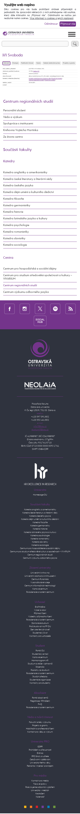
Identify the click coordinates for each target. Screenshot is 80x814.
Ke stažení (40, 794)
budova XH (36, 71)
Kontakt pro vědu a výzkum (40, 732)
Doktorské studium (40, 623)
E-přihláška (40, 607)
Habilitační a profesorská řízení (40, 729)
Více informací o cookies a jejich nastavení (51, 18)
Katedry (9, 161)
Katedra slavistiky (14, 238)
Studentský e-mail (40, 654)
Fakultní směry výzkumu (40, 722)
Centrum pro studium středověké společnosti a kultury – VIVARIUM (37, 277)
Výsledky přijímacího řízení (40, 616)
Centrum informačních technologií (40, 586)
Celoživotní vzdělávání (40, 759)
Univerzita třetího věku (40, 763)
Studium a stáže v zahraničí (40, 664)
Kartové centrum (40, 589)
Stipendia (40, 667)
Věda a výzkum (12, 117)
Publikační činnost (27, 63)
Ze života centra (13, 136)
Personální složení (14, 110)
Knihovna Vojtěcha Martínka (20, 130)
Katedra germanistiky (16, 205)
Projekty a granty (69, 63)
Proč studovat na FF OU (40, 626)
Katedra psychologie (16, 225)
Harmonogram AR (40, 660)
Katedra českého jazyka (18, 185)
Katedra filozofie (13, 198)
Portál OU (40, 651)
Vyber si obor (40, 610)
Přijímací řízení (40, 613)
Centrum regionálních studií (28, 101)
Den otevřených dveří (40, 630)
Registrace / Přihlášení (40, 701)
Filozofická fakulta (56, 78)
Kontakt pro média (40, 781)
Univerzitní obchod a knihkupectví (40, 576)
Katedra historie (13, 212)
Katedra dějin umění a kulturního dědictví (28, 192)
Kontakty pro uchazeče (40, 636)
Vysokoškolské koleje (40, 582)
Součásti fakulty (17, 150)
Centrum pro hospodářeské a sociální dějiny (40, 548)
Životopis (15, 63)
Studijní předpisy (40, 677)
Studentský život (40, 633)
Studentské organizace (40, 680)
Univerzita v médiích (40, 790)
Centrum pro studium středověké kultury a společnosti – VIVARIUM (40, 552)
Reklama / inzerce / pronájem (40, 766)
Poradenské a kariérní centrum (40, 592)
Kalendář (40, 797)
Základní (6, 63)
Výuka (38, 63)
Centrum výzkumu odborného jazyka (26, 292)
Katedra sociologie (15, 245)
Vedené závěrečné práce (51, 63)
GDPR (40, 747)
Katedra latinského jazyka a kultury (25, 218)
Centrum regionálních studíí (36, 80)
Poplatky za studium (40, 670)
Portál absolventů (40, 698)
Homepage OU (40, 495)
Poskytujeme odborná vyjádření (40, 787)
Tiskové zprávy (40, 784)
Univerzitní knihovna (40, 573)
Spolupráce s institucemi (18, 123)
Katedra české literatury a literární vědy (40, 78)
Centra (8, 257)
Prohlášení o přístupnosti (40, 750)
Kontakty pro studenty (40, 683)
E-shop (40, 753)
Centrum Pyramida (40, 579)
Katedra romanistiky (16, 231)
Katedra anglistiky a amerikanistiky (25, 172)
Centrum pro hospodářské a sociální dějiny (30, 268)
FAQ (40, 704)
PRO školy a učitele (40, 756)
